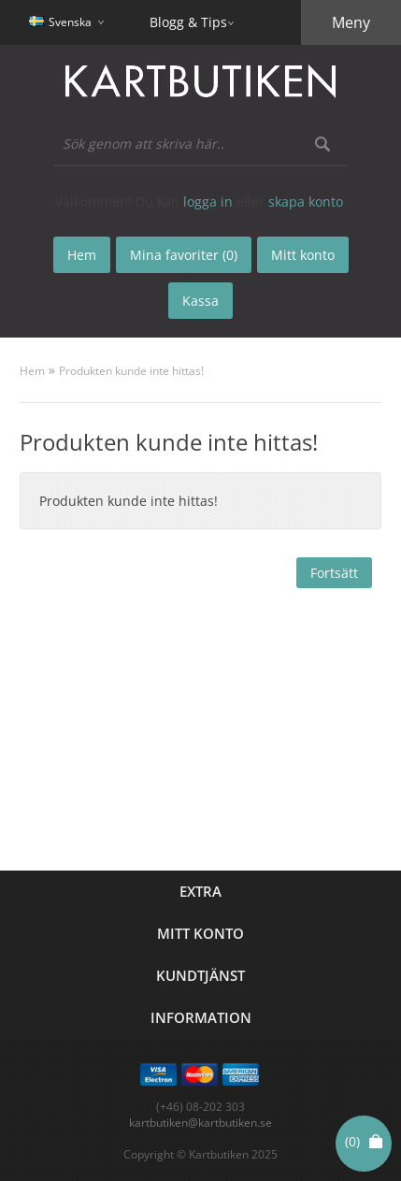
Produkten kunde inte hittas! (131, 371)
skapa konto (305, 201)
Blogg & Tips (188, 22)
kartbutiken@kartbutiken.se (200, 1123)
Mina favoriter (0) (183, 255)
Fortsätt (334, 573)
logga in (208, 201)
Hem (32, 371)
